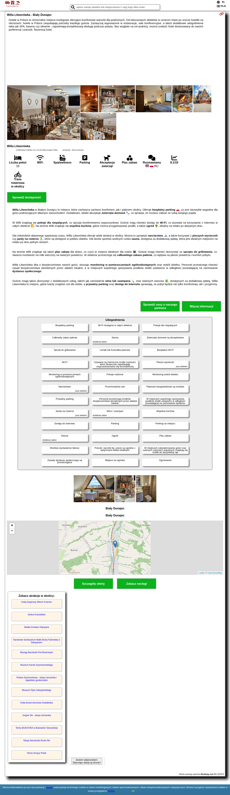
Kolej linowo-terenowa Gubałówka (36, 702)
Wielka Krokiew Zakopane (36, 627)
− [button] (12, 531)
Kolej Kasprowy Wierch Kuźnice (36, 602)
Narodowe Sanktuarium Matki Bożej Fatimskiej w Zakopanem (36, 641)
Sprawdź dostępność (26, 197)
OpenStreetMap (215, 573)
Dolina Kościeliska (36, 614)
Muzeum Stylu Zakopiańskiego (36, 690)
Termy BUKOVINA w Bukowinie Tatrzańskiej (37, 728)
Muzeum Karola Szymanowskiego (36, 665)
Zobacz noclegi (136, 583)
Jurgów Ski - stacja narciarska (36, 715)
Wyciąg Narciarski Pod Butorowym (36, 652)
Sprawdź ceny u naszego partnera (160, 306)
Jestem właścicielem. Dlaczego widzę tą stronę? (87, 761)
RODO (111, 791)
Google (49, 787)
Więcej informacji (201, 306)
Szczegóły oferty (93, 583)
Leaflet (201, 573)
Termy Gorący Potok (36, 753)
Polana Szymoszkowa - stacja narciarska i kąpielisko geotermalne (37, 678)
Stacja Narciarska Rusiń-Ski (36, 740)
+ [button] (12, 525)
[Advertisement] (115, 58)
